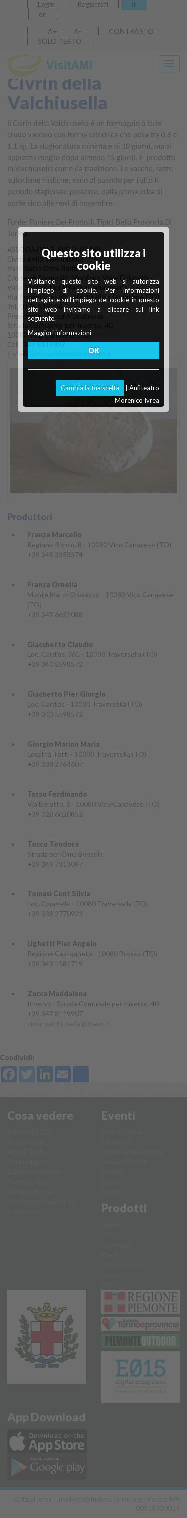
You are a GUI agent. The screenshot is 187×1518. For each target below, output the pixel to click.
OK (93, 350)
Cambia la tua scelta (90, 388)
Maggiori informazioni (59, 333)
